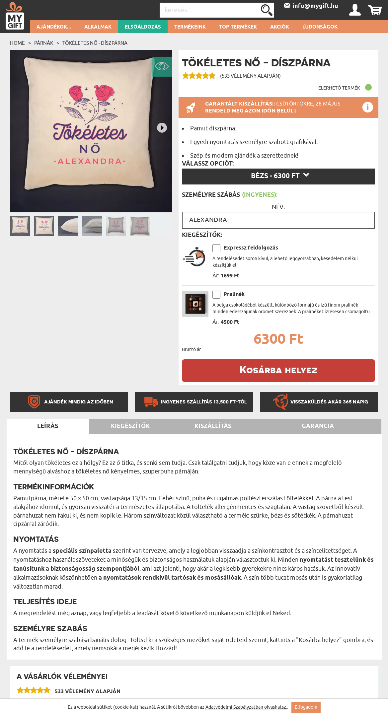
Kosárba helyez (278, 370)
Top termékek (238, 27)
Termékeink (190, 27)
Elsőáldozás (143, 27)
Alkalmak (98, 27)
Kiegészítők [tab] (130, 426)
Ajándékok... (54, 27)
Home (17, 43)
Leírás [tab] (47, 426)
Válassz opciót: (208, 164)
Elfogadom (306, 707)
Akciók (279, 27)
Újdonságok (320, 27)
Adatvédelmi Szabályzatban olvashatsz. (246, 707)
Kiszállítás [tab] (212, 426)
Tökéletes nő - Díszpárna (94, 43)
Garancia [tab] (318, 426)
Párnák (43, 43)
